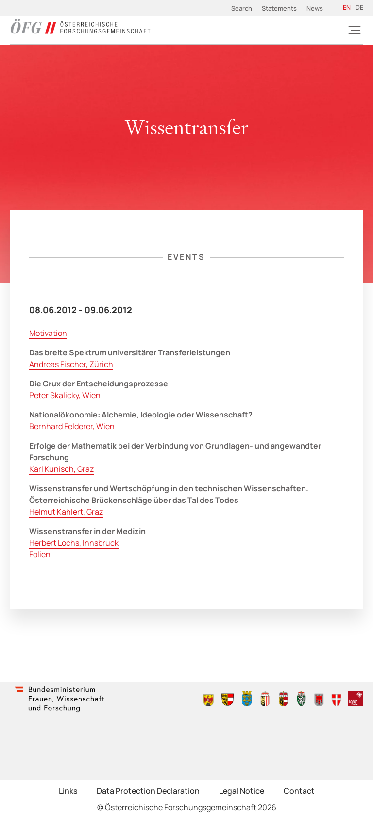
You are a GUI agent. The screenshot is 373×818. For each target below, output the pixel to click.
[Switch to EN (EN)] (347, 8)
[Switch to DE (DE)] (359, 8)
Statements (279, 8)
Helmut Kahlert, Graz (66, 511)
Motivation (48, 333)
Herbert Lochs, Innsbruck (74, 542)
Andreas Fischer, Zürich (71, 364)
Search (241, 8)
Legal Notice (241, 790)
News (314, 8)
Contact (299, 790)
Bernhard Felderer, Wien (72, 426)
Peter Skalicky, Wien (65, 395)
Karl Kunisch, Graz (61, 469)
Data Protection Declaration (148, 790)
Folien (40, 554)
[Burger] (354, 30)
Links (68, 790)
